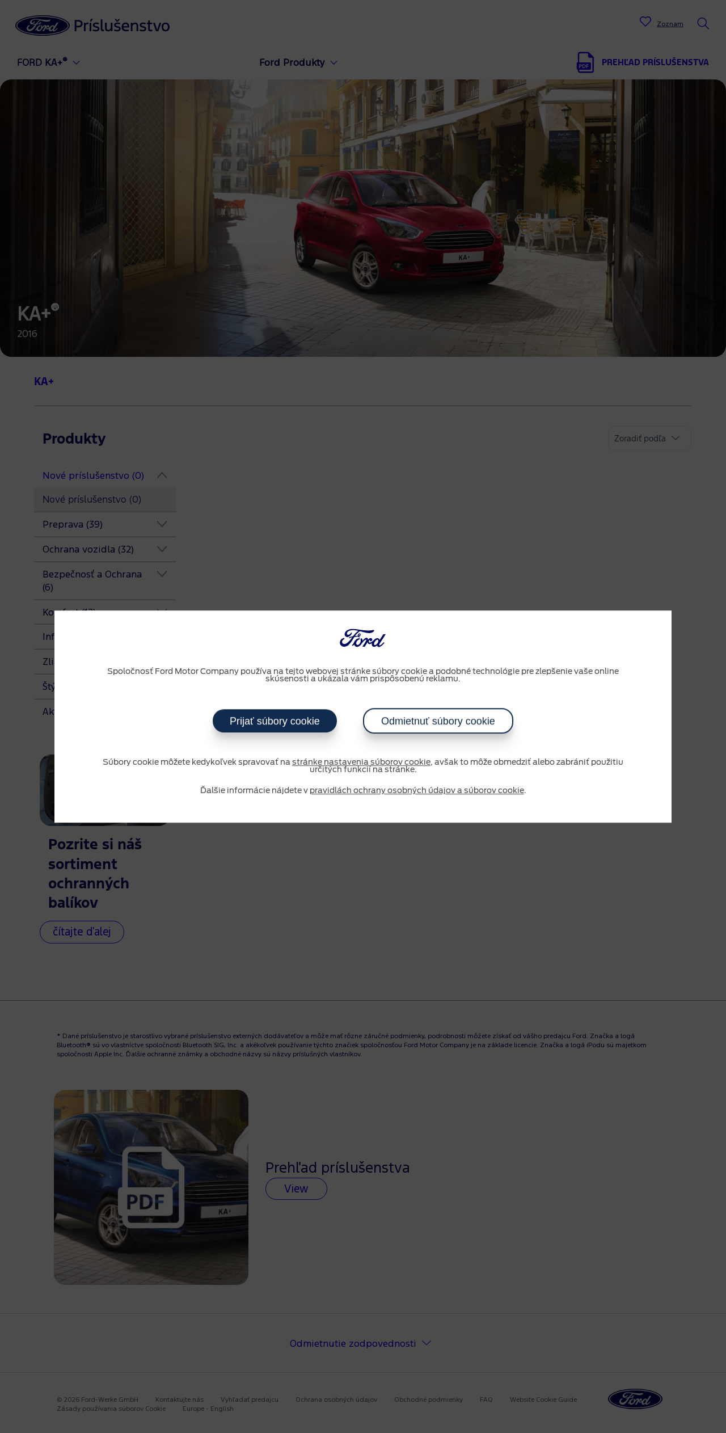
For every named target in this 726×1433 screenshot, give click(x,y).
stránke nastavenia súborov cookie (361, 762)
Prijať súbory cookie (275, 721)
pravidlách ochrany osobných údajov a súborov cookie (417, 791)
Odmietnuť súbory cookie (438, 721)
